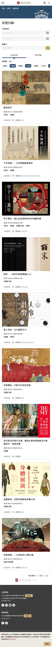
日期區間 (5, 29)
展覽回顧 (16, 8)
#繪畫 (12, 66)
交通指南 (28, 596)
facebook (2, 605)
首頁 (3, 8)
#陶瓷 (20, 66)
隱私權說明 (12, 639)
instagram (6, 605)
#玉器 (28, 66)
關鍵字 (4, 44)
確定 (47, 644)
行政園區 (23, 598)
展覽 (8, 8)
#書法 (5, 66)
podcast (13, 605)
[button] (44, 2)
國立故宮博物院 (24, 3)
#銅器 (36, 66)
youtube (10, 605)
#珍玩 (43, 66)
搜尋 (48, 48)
